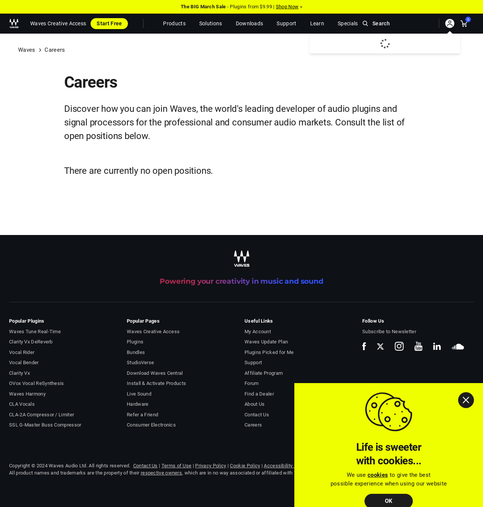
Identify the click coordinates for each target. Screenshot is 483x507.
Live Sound (139, 394)
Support (253, 362)
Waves (26, 49)
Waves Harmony (27, 394)
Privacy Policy (210, 465)
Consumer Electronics (151, 425)
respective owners (161, 473)
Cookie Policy (245, 465)
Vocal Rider (21, 352)
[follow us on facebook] (364, 346)
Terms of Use (177, 465)
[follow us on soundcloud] (457, 346)
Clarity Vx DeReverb (31, 342)
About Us (255, 404)
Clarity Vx (19, 373)
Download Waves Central (155, 373)
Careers (253, 425)
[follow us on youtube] (418, 346)
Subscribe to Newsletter (389, 331)
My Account (258, 331)
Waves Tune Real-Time (35, 331)
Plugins (135, 342)
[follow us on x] (380, 346)
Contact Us (257, 414)
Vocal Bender (24, 362)
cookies (378, 487)
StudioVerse (140, 362)
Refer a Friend (142, 414)
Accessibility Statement (290, 465)
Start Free (109, 23)
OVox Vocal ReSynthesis (36, 383)
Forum (252, 383)
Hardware (137, 404)
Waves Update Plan (266, 342)
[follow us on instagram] (399, 346)
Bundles (136, 352)
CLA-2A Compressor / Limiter (41, 414)
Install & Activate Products (156, 383)
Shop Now (287, 6)
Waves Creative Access (58, 23)
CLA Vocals (22, 404)
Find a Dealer (259, 394)
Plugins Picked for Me (269, 352)
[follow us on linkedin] (437, 346)
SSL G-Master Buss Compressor (45, 425)
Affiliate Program (264, 373)
